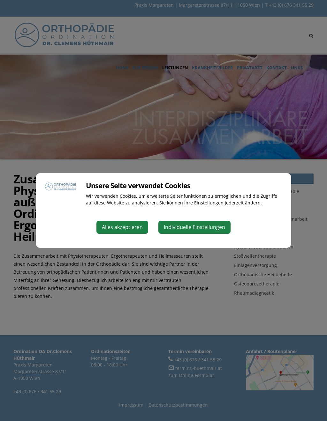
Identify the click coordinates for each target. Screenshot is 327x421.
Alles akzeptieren (122, 227)
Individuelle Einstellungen (194, 227)
